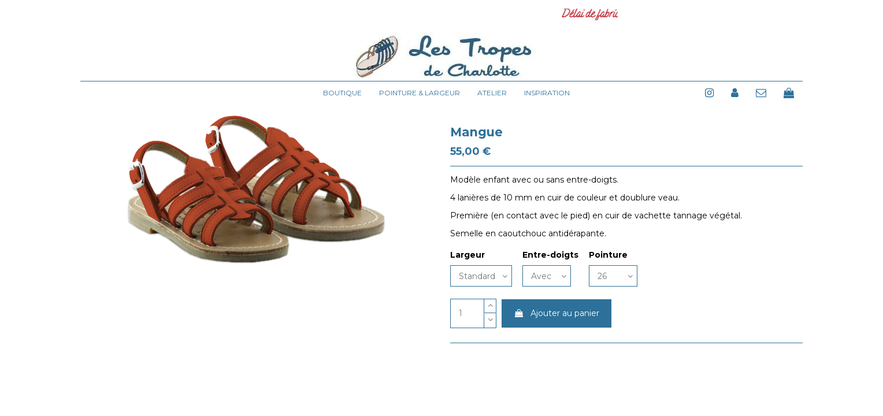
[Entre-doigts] (546, 276)
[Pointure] (613, 276)
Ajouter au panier (556, 313)
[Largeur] (481, 276)
